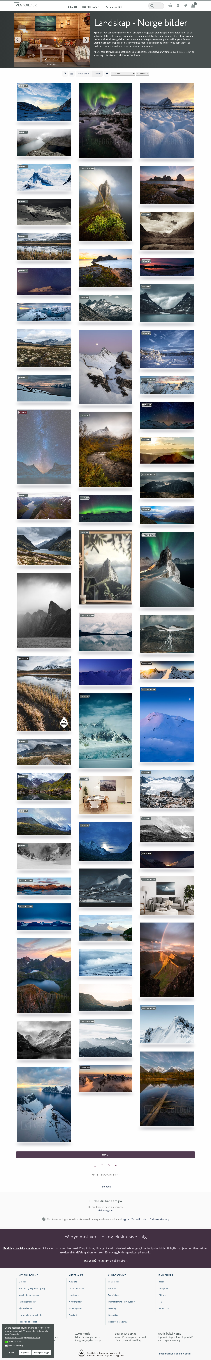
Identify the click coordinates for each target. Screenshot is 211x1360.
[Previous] (18, 40)
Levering (112, 1308)
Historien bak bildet (28, 1321)
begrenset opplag (148, 51)
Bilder (72, 6)
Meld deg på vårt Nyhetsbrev (20, 1248)
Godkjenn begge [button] (41, 1353)
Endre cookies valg (159, 1219)
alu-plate (180, 51)
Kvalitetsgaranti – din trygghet (121, 1301)
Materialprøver (75, 1308)
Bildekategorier (105, 1210)
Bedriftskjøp (113, 1295)
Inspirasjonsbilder (27, 1301)
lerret (188, 51)
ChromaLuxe (167, 51)
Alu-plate (73, 1281)
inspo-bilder (120, 55)
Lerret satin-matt (76, 1288)
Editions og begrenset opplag (32, 1288)
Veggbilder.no (28, 1275)
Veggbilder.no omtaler (29, 1295)
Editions (162, 1295)
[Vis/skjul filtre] (65, 74)
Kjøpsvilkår (113, 1315)
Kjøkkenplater (75, 1301)
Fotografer (113, 6)
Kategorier (163, 1288)
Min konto (112, 1288)
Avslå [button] (11, 1353)
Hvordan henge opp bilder (31, 1315)
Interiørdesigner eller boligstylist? (176, 1353)
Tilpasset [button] (25, 1353)
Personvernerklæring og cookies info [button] (22, 1337)
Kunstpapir (74, 1295)
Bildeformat (164, 1308)
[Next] (86, 40)
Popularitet (83, 73)
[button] (6, 1342)
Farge (161, 1301)
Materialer (76, 1275)
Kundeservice (117, 1275)
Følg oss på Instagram (96, 1260)
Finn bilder (165, 1275)
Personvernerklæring (117, 1321)
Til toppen (105, 1186)
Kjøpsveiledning (26, 1308)
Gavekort (73, 1315)
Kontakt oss (113, 1281)
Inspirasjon (90, 6)
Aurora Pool (52, 64)
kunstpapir (99, 55)
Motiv (98, 73)
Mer (105, 1154)
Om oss (22, 1281)
